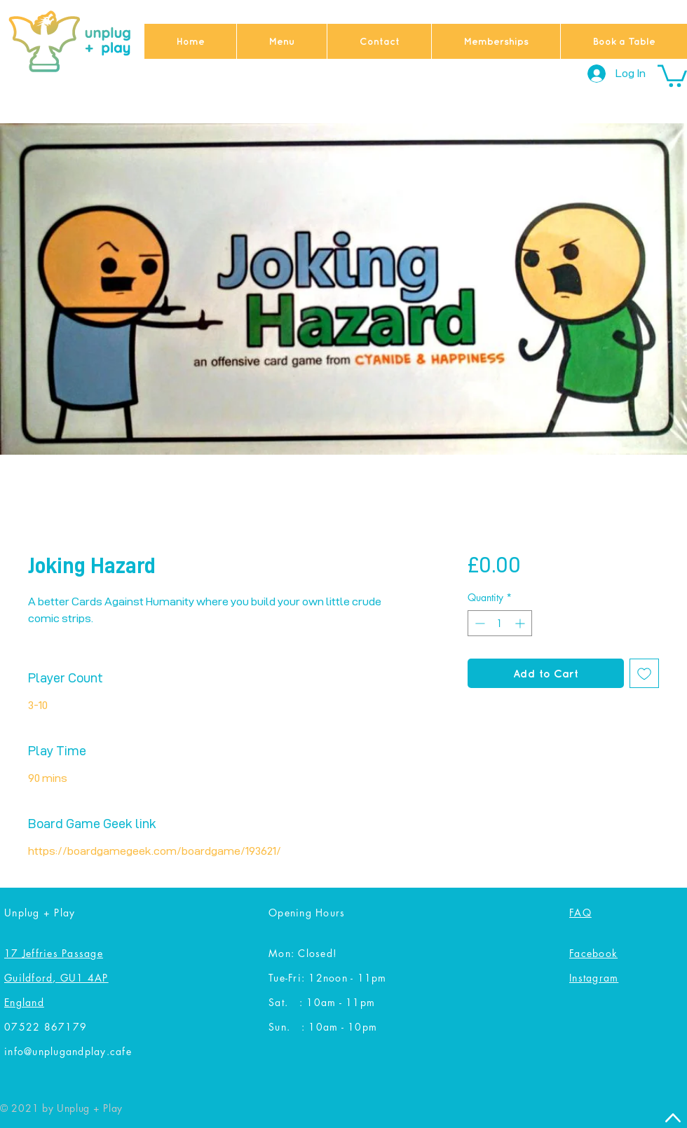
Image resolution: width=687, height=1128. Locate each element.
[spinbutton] (499, 623)
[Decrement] (478, 623)
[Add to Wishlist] (644, 673)
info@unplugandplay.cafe (68, 1051)
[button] (672, 74)
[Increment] (521, 623)
